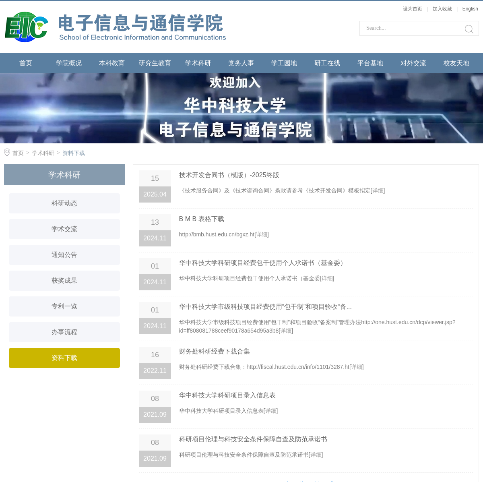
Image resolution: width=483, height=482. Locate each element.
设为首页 (412, 9)
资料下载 (73, 153)
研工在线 (327, 63)
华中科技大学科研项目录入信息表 (227, 395)
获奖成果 (64, 280)
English (470, 9)
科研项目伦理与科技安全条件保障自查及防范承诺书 (253, 439)
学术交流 (64, 228)
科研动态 (64, 203)
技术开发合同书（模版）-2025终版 (229, 175)
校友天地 (456, 63)
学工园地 (284, 63)
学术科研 (198, 63)
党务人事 (241, 63)
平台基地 (370, 63)
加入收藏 (442, 9)
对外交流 (413, 63)
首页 (25, 63)
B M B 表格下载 (201, 218)
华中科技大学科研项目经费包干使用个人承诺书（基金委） (263, 262)
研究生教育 (155, 63)
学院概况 (69, 63)
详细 (378, 190)
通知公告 (64, 254)
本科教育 (112, 63)
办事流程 (64, 332)
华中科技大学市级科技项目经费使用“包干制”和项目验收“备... (265, 306)
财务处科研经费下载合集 (214, 351)
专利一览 (64, 306)
